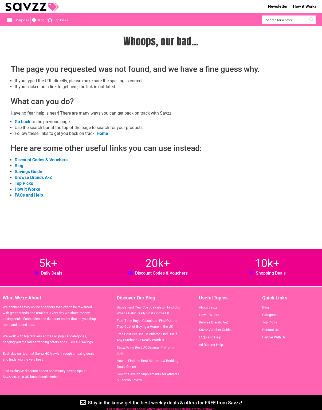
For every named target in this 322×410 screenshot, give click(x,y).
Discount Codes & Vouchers (41, 159)
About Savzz (208, 307)
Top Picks (61, 20)
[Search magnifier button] (311, 19)
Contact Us (270, 330)
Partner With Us (274, 337)
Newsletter (278, 6)
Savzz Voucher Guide (215, 330)
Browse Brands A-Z (33, 177)
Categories (21, 20)
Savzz (32, 7)
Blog (41, 20)
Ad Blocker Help (211, 345)
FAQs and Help (29, 195)
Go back (22, 121)
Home (102, 133)
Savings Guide (28, 171)
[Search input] (286, 19)
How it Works (305, 6)
